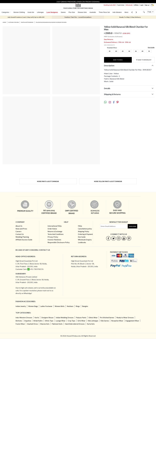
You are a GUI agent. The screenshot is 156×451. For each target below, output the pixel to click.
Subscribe (132, 226)
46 (136, 51)
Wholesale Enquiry (85, 240)
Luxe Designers (52, 12)
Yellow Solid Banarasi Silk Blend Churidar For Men (51, 22)
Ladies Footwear (46, 306)
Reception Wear (117, 321)
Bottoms (19, 321)
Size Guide (151, 47)
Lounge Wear (60, 321)
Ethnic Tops (49, 321)
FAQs (80, 226)
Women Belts (59, 306)
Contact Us (20, 234)
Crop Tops (71, 321)
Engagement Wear (132, 321)
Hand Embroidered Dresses (75, 324)
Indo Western (117, 12)
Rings (78, 306)
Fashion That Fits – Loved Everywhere (78, 17)
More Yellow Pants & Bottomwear (108, 181)
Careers (18, 231)
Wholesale (129, 5)
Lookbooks (82, 242)
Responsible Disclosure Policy (59, 242)
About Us (19, 226)
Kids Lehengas (93, 321)
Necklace (70, 306)
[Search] (144, 12)
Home (4, 22)
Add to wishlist (144, 60)
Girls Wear (81, 321)
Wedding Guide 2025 (109, 5)
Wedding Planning (22, 237)
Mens (126, 12)
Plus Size (72, 12)
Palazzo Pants (81, 318)
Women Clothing (19, 12)
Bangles (85, 306)
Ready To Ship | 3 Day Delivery (130, 17)
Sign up (147, 5)
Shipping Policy (83, 231)
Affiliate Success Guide (24, 240)
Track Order (120, 5)
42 (122, 51)
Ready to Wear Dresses (125, 318)
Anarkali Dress (32, 324)
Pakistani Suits (57, 324)
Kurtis (37, 318)
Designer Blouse (47, 318)
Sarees (63, 12)
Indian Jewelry (21, 306)
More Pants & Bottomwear (48, 181)
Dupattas (27, 321)
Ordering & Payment (85, 234)
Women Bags (33, 306)
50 (149, 51)
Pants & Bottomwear (27, 22)
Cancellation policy (85, 229)
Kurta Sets (91, 324)
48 (142, 51)
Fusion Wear (20, 324)
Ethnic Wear (93, 318)
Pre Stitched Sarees (107, 318)
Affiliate (136, 5)
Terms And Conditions (55, 234)
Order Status (52, 229)
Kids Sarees (105, 321)
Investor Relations (54, 240)
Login (141, 5)
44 (129, 51)
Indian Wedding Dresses (65, 318)
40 (116, 51)
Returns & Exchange (55, 231)
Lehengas (40, 12)
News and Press (21, 229)
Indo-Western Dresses (24, 318)
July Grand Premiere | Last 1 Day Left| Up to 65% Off (26, 17)
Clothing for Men (13, 22)
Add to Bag (118, 60)
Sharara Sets (82, 12)
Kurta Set (31, 12)
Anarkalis (93, 12)
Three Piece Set (104, 12)
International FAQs (55, 226)
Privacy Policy (53, 237)
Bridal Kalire (38, 321)
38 (109, 51)
